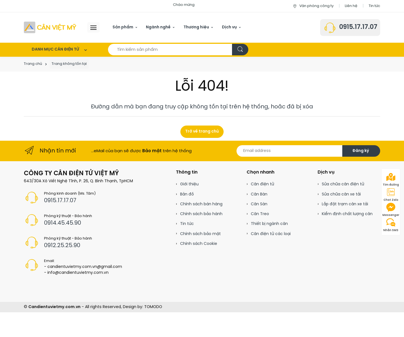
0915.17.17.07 (358, 27)
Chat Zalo (391, 195)
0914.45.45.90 (62, 223)
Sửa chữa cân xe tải (341, 194)
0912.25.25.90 (62, 246)
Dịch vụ (229, 27)
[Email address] (290, 151)
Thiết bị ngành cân (269, 224)
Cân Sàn (259, 204)
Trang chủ (33, 64)
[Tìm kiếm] (240, 49)
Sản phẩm (123, 27)
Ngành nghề (158, 27)
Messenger (390, 210)
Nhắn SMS (390, 225)
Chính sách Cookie (198, 244)
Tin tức (374, 6)
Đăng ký (360, 151)
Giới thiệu (189, 184)
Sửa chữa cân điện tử (343, 184)
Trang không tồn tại (69, 64)
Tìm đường (391, 179)
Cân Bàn (259, 194)
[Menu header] (93, 27)
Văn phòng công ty (313, 6)
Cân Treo (260, 214)
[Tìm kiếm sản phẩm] (170, 49)
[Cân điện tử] (50, 27)
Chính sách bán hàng (201, 204)
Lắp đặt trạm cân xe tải (345, 204)
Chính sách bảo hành (201, 214)
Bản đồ (187, 194)
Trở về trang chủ (202, 131)
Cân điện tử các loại (271, 234)
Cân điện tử (262, 184)
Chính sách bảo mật (200, 234)
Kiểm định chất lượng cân (347, 214)
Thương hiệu (196, 27)
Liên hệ (351, 6)
